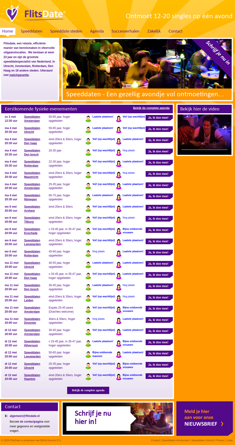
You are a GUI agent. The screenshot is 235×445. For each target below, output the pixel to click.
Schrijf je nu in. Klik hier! (210, 60)
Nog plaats (129, 150)
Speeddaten (31, 31)
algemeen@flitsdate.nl (25, 416)
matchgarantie (19, 75)
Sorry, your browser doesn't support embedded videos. (204, 134)
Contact (176, 31)
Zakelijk (154, 31)
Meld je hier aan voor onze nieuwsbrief (204, 418)
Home (7, 31)
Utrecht (8, 66)
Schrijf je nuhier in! (93, 418)
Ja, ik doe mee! (158, 117)
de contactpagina (31, 421)
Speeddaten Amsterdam (175, 440)
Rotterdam (39, 66)
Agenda (97, 31)
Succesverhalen (125, 31)
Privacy (220, 440)
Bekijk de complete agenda (151, 108)
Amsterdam (22, 66)
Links (230, 440)
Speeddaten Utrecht (202, 440)
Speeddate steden (66, 31)
